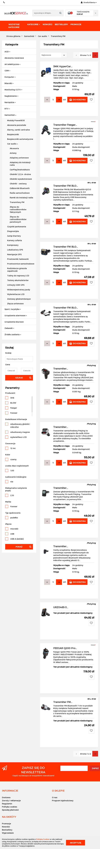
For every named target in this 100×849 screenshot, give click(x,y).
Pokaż (19, 547)
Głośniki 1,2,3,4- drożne (20, 174)
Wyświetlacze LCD (15, 294)
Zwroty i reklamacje (11, 800)
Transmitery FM (17, 202)
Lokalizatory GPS (15, 250)
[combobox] (53, 55)
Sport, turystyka (13, 309)
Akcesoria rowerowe (14, 58)
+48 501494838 (4, 2)
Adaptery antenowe (19, 158)
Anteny (13, 153)
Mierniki (9, 83)
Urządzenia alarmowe (16, 315)
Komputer (10, 77)
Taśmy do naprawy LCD (18, 276)
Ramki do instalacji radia (21, 197)
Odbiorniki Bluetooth (20, 188)
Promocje (75, 24)
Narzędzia (10, 102)
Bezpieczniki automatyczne (20, 139)
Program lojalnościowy (62, 800)
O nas (54, 797)
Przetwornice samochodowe (20, 264)
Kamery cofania (14, 240)
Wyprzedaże (8, 833)
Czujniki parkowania (16, 226)
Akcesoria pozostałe (16, 125)
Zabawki (9, 328)
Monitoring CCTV (13, 90)
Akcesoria (14, 148)
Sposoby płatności (10, 810)
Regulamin (7, 804)
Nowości (47, 24)
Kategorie (33, 24)
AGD (7, 51)
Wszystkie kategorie (14, 25)
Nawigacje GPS (14, 254)
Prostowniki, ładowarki (18, 259)
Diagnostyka (13, 231)
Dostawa (6, 797)
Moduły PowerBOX (16, 120)
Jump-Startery (14, 236)
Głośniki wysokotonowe (21, 179)
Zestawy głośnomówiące (19, 299)
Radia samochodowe (20, 193)
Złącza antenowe (15, 303)
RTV (7, 109)
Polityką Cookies (42, 839)
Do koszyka (77, 99)
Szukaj (19, 378)
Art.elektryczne (12, 64)
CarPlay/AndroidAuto (20, 170)
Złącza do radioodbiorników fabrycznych (18, 209)
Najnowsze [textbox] (46, 55)
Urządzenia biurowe (14, 322)
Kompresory (12, 245)
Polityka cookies (9, 807)
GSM (7, 70)
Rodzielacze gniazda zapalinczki (17, 269)
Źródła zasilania (13, 334)
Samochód (10, 115)
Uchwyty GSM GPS (15, 285)
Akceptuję (75, 842)
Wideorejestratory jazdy (18, 289)
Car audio (12, 144)
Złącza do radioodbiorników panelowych (18, 219)
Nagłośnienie (11, 96)
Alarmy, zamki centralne (18, 130)
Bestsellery (61, 24)
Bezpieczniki (13, 134)
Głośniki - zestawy (18, 183)
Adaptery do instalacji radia (20, 163)
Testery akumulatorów (18, 280)
